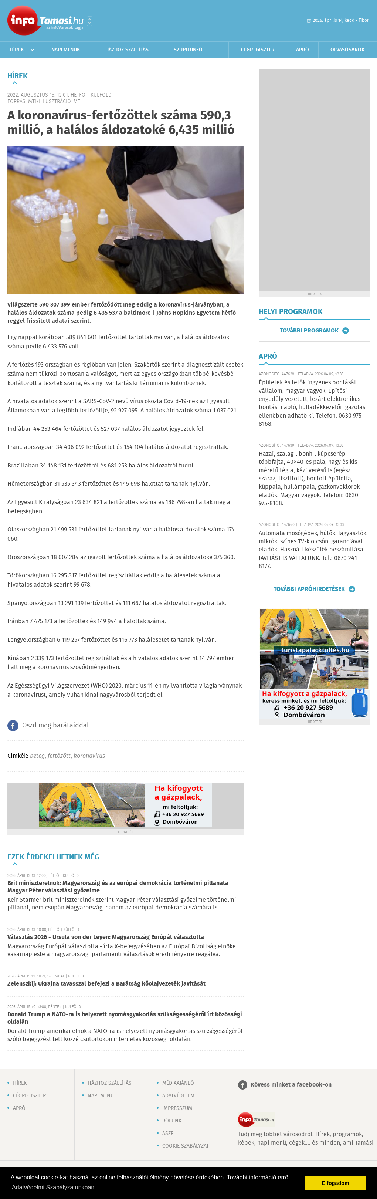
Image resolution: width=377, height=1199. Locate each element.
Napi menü (101, 1096)
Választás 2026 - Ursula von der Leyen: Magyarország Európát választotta (105, 937)
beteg (37, 756)
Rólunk (171, 1121)
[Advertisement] (291, 180)
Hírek (17, 50)
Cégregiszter (258, 50)
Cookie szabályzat (185, 1146)
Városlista (89, 21)
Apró (302, 50)
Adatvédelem (178, 1096)
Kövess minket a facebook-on (291, 1085)
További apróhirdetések (309, 589)
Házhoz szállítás (127, 50)
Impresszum (177, 1108)
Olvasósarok (347, 50)
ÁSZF (167, 1133)
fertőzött (59, 756)
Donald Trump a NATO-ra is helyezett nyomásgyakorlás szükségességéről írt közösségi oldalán (124, 1018)
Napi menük (65, 50)
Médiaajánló (178, 1083)
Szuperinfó (188, 50)
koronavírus (89, 756)
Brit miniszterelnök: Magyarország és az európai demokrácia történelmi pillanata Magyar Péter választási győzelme (117, 887)
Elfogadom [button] (335, 1183)
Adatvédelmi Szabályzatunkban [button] (53, 1187)
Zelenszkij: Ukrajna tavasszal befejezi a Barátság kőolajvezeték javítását (106, 984)
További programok (309, 330)
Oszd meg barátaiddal (55, 725)
